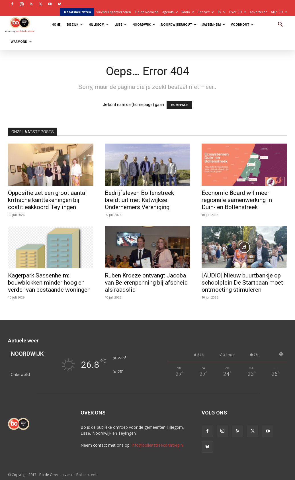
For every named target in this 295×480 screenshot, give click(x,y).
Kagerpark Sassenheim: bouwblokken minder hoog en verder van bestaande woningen (49, 282)
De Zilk (75, 24)
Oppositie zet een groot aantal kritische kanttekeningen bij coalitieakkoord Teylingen (47, 200)
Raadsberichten (77, 12)
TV (221, 12)
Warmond (21, 42)
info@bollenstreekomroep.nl (158, 445)
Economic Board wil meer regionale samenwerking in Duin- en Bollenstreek (237, 200)
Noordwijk (143, 24)
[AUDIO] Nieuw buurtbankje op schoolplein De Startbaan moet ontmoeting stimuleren (242, 282)
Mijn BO (279, 12)
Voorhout (242, 24)
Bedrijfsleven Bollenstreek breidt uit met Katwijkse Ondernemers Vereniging (139, 200)
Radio (187, 12)
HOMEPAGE (179, 105)
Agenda (170, 12)
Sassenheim (213, 24)
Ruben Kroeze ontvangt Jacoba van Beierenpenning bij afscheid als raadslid (146, 282)
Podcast (206, 12)
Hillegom (99, 24)
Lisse (120, 24)
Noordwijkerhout (178, 24)
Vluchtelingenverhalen (113, 12)
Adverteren (258, 12)
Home (56, 24)
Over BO (237, 12)
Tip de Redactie (147, 12)
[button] (280, 25)
